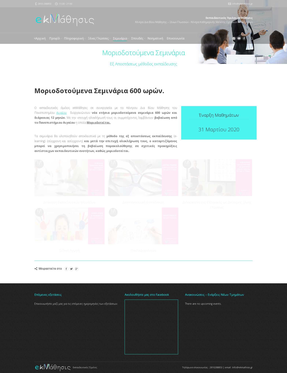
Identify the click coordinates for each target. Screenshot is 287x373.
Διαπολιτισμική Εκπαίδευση (143, 202)
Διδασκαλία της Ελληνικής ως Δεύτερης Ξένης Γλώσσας (216, 205)
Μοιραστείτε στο (50, 268)
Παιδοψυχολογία (143, 250)
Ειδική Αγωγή (69, 250)
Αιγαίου (61, 113)
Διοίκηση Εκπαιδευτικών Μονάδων (69, 202)
